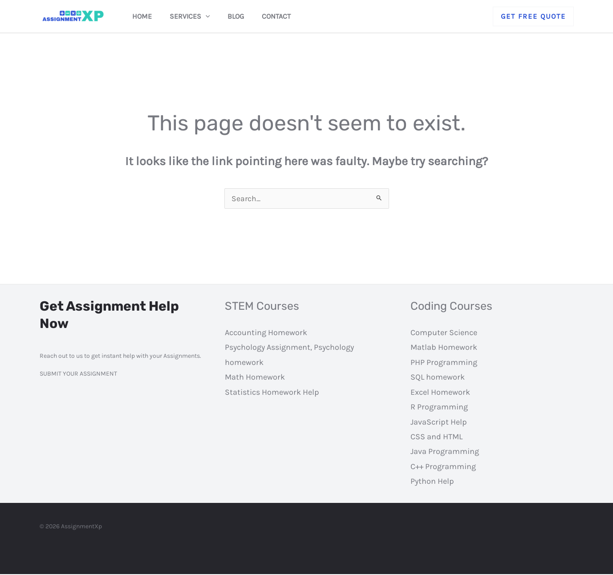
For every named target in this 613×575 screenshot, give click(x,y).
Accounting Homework (266, 333)
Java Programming (444, 452)
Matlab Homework (443, 348)
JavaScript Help (438, 423)
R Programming (439, 408)
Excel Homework (440, 393)
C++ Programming (443, 467)
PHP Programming (443, 363)
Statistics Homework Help (272, 393)
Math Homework (255, 378)
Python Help (432, 482)
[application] (211, 16)
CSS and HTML (436, 437)
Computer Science (443, 333)
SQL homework (437, 378)
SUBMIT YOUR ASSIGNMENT (78, 374)
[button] (533, 16)
